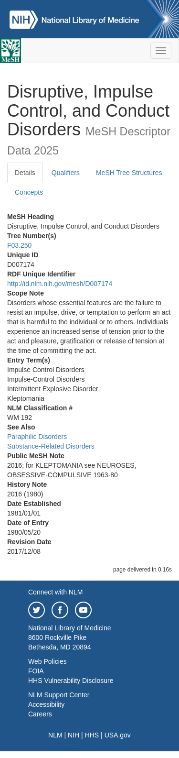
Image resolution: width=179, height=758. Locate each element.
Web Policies (47, 661)
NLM (55, 735)
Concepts (29, 192)
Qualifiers (66, 172)
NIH (73, 735)
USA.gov (118, 735)
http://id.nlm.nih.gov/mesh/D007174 (59, 283)
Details (25, 172)
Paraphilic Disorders (37, 436)
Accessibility (46, 704)
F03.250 (19, 245)
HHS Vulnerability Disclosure (70, 680)
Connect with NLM (55, 592)
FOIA (36, 671)
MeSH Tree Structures (129, 172)
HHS (92, 735)
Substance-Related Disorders (51, 446)
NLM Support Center (58, 695)
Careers (40, 714)
